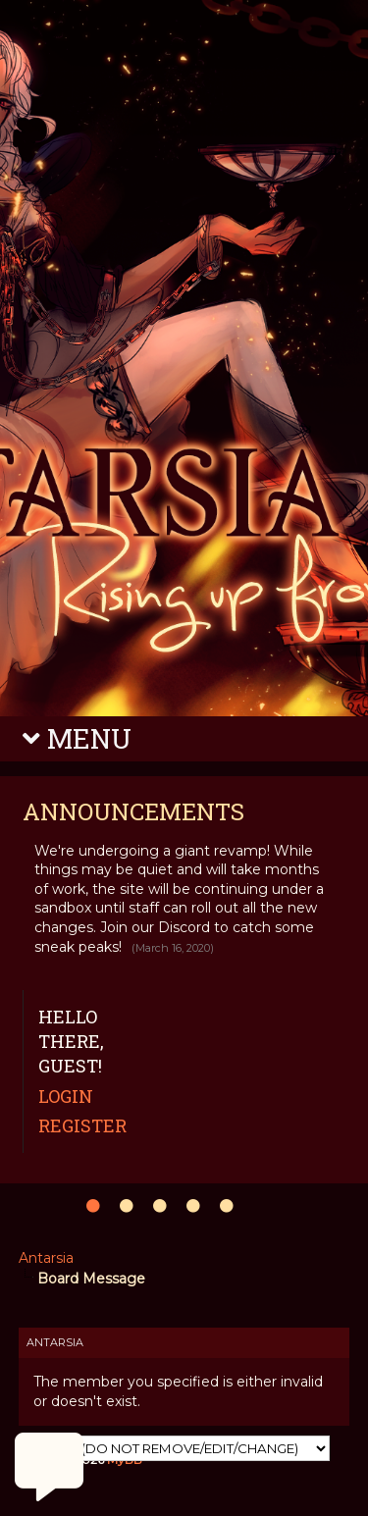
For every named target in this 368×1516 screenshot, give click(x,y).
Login (65, 1096)
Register (82, 1125)
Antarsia (46, 1258)
